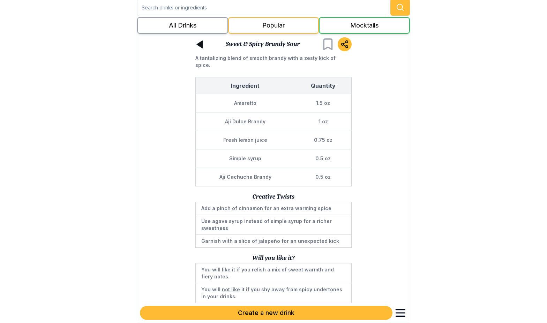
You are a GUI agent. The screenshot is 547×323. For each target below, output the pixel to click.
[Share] (345, 44)
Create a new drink (266, 312)
